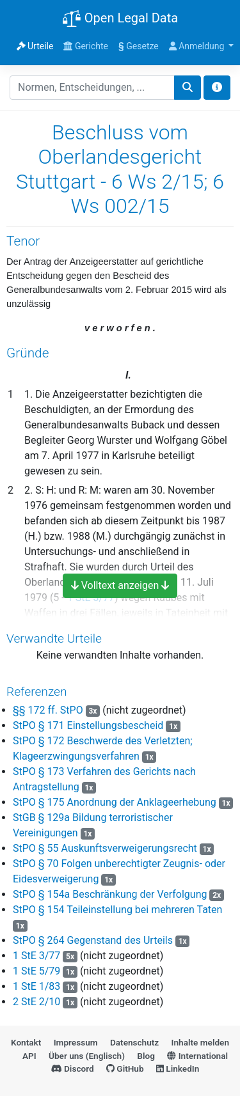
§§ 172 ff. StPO (48, 710)
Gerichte (85, 46)
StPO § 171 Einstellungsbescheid (88, 725)
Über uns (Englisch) (87, 1056)
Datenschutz (134, 1042)
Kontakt (26, 1042)
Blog (146, 1056)
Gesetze (138, 46)
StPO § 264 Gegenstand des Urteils (93, 940)
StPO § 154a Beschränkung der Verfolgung (110, 894)
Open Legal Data (120, 19)
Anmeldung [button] (198, 46)
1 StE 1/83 (36, 986)
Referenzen (36, 691)
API (29, 1056)
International (197, 1056)
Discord (72, 1068)
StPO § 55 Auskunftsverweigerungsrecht (105, 848)
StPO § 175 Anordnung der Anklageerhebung (114, 802)
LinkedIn (177, 1068)
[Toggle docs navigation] (217, 87)
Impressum (76, 1042)
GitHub (125, 1068)
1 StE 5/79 (36, 971)
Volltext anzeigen (120, 585)
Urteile (35, 46)
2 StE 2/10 (36, 1002)
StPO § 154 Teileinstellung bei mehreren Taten (117, 910)
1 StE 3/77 (36, 956)
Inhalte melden (200, 1042)
